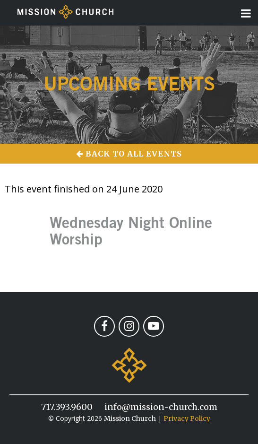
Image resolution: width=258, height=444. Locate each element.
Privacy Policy (186, 418)
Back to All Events (129, 153)
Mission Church (130, 418)
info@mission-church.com (160, 406)
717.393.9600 (67, 406)
